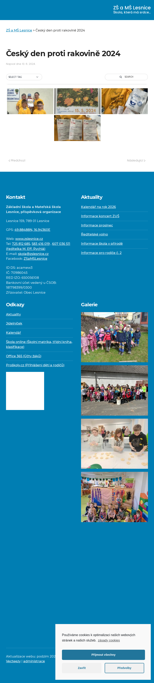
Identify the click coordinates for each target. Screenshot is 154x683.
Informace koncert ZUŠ (100, 216)
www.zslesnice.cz (29, 239)
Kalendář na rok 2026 (98, 207)
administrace (34, 661)
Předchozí (17, 160)
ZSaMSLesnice (35, 259)
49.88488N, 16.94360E (32, 230)
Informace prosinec (97, 225)
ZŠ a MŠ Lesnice (132, 9)
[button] (24, 77)
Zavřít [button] (82, 668)
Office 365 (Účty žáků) (23, 356)
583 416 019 (41, 244)
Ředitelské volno (94, 234)
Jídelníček (14, 323)
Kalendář (13, 333)
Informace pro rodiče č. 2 (101, 253)
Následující (136, 160)
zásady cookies (109, 640)
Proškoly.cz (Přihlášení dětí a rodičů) (35, 365)
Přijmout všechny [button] (103, 654)
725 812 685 (21, 244)
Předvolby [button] (124, 668)
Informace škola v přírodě (102, 244)
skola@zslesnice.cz (33, 254)
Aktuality (13, 314)
